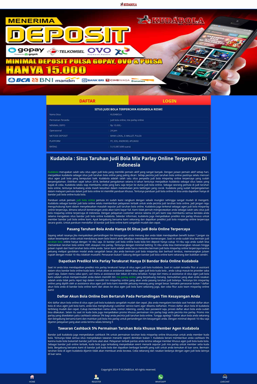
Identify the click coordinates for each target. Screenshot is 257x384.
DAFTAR (87, 101)
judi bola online (86, 200)
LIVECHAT (225, 378)
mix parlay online (126, 277)
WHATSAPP (160, 378)
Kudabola (53, 172)
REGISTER (96, 378)
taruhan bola (55, 241)
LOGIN (169, 101)
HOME (32, 378)
